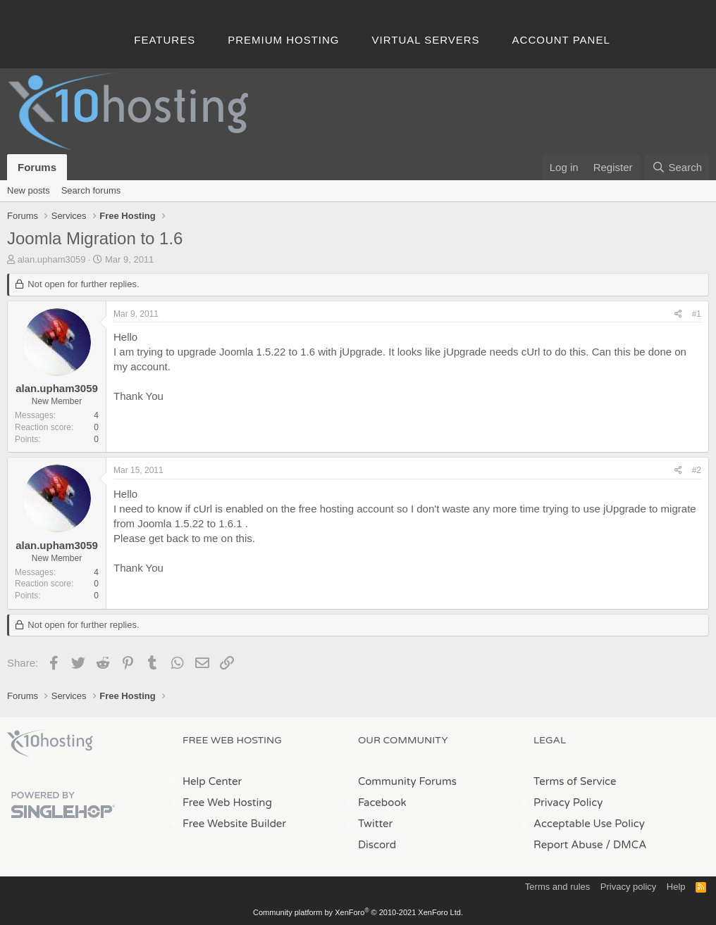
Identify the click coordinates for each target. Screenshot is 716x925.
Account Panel (561, 40)
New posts (28, 190)
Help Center (212, 781)
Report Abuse (568, 844)
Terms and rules (557, 886)
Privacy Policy (568, 802)
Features (164, 40)
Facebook (382, 802)
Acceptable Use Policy (589, 823)
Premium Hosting (283, 40)
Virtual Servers (426, 40)
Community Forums (407, 781)
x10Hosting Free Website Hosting (50, 743)
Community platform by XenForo (358, 912)
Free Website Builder (234, 823)
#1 (696, 314)
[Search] (677, 167)
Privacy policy (628, 886)
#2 (696, 470)
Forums (37, 167)
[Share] (678, 314)
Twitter (375, 823)
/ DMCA (625, 844)
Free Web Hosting (227, 802)
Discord (377, 844)
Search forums (91, 190)
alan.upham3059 (52, 259)
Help (676, 886)
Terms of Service (575, 781)
